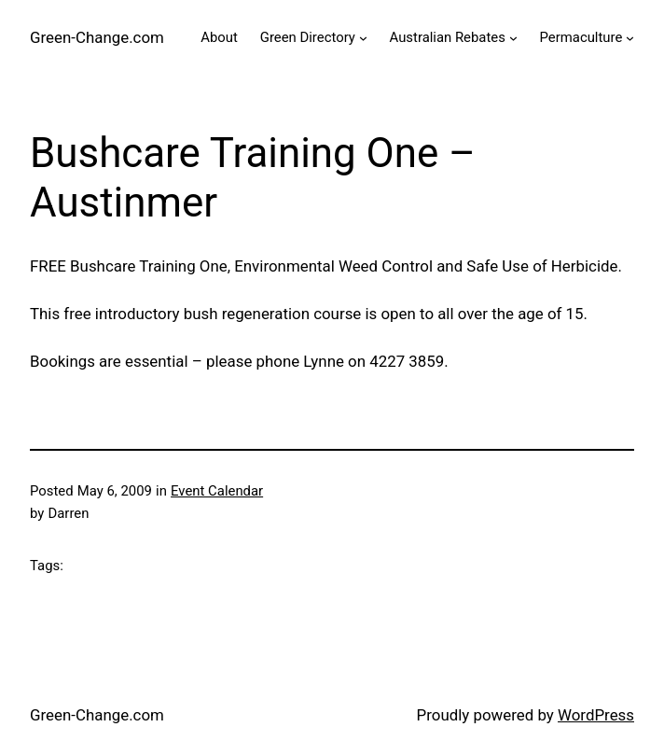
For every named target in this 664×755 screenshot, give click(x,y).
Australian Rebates (447, 37)
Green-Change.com (97, 37)
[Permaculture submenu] (630, 38)
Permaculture (581, 37)
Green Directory (307, 37)
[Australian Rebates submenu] (513, 38)
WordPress (596, 715)
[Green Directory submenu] (363, 38)
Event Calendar (217, 490)
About (219, 37)
